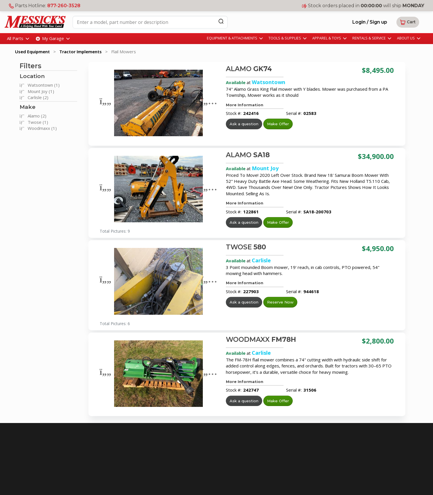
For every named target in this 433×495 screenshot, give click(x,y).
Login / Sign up (369, 22)
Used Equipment (32, 51)
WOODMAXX (261, 339)
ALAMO (249, 69)
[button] (407, 22)
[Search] (221, 21)
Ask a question (244, 124)
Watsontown (268, 82)
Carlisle (261, 260)
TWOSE (246, 247)
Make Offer (278, 124)
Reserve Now (280, 302)
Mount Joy (265, 168)
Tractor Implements (80, 51)
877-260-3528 (63, 5)
